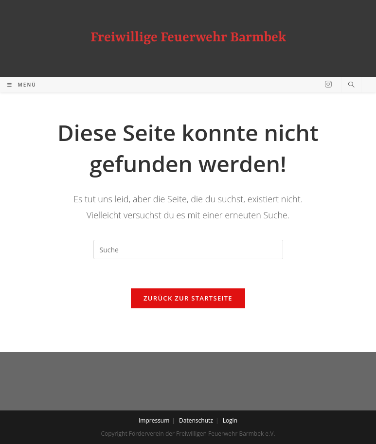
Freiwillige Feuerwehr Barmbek (188, 38)
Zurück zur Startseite (188, 298)
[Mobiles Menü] (21, 84)
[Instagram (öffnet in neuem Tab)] (328, 84)
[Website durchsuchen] (351, 85)
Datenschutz (196, 420)
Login (230, 420)
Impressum (154, 420)
